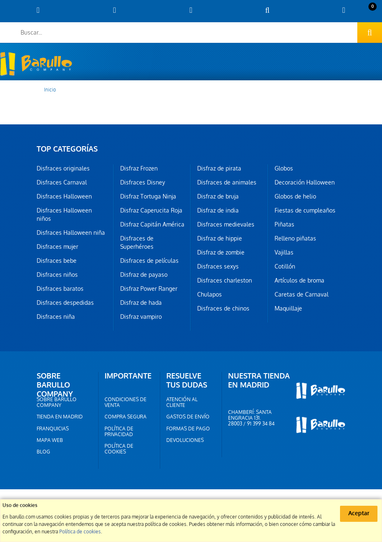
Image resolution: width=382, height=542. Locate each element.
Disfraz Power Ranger (148, 289)
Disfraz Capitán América (152, 224)
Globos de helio (295, 196)
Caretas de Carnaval (301, 294)
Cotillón (285, 266)
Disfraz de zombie (221, 252)
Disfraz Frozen (139, 168)
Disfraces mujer (57, 247)
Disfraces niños (57, 275)
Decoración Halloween (305, 182)
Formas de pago (188, 428)
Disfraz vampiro (141, 317)
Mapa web (50, 440)
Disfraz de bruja (218, 196)
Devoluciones (185, 440)
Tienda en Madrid (60, 417)
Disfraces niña (56, 317)
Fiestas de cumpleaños (305, 210)
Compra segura (126, 417)
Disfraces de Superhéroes (137, 242)
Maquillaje (288, 308)
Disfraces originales (63, 168)
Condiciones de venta (126, 402)
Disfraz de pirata (219, 168)
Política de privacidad (119, 431)
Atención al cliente (182, 402)
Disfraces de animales (226, 182)
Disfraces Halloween (64, 196)
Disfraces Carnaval (62, 182)
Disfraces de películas (149, 261)
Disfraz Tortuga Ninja (148, 196)
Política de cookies (119, 449)
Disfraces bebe (57, 261)
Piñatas (284, 224)
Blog (43, 452)
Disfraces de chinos (223, 308)
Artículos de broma (299, 280)
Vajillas (284, 252)
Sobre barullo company (57, 402)
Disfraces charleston (224, 280)
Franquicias (53, 428)
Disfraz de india (218, 210)
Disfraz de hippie (219, 238)
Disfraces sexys (218, 266)
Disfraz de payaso (144, 275)
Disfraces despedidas (65, 303)
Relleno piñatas (295, 238)
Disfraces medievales (225, 224)
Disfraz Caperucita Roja (151, 210)
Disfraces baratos (60, 289)
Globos (284, 168)
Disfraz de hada (141, 303)
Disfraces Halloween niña (71, 233)
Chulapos (209, 294)
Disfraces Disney (142, 182)
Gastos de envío (188, 417)
